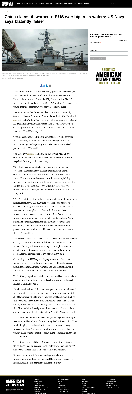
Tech (84, 380)
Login (15, 390)
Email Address (95, 43)
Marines (61, 386)
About (24, 4)
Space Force (63, 392)
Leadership (110, 380)
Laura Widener (17, 78)
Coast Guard (63, 390)
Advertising (111, 382)
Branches (72, 4)
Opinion (41, 4)
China (7, 11)
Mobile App (33, 4)
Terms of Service (113, 388)
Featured (38, 382)
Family (84, 384)
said (15, 119)
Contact (109, 384)
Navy (60, 384)
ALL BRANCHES (63, 380)
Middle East (39, 386)
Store (80, 4)
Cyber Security (88, 388)
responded (32, 153)
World (48, 4)
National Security (60, 4)
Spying (84, 392)
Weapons (86, 382)
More (86, 4)
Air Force (62, 388)
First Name (93, 50)
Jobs (84, 386)
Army (60, 382)
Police (84, 390)
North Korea (39, 390)
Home (19, 4)
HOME (36, 380)
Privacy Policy (112, 386)
